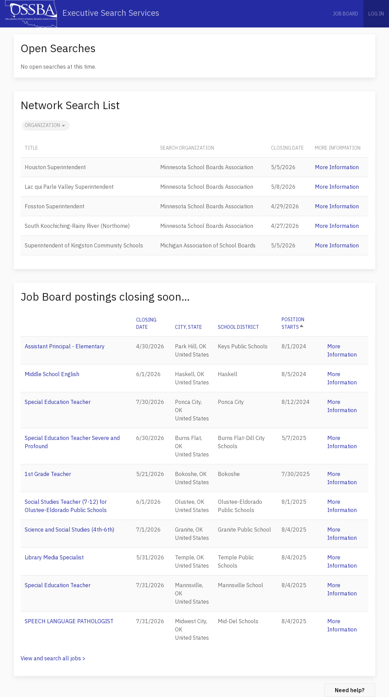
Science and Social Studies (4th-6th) (69, 529)
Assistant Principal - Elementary (65, 346)
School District (238, 327)
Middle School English (52, 374)
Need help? (350, 690)
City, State (188, 327)
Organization (46, 125)
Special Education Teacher (58, 401)
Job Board (345, 14)
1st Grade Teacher (48, 474)
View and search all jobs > (53, 658)
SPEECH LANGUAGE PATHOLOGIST (69, 621)
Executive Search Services (82, 13)
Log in (376, 14)
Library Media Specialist (54, 557)
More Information (337, 167)
